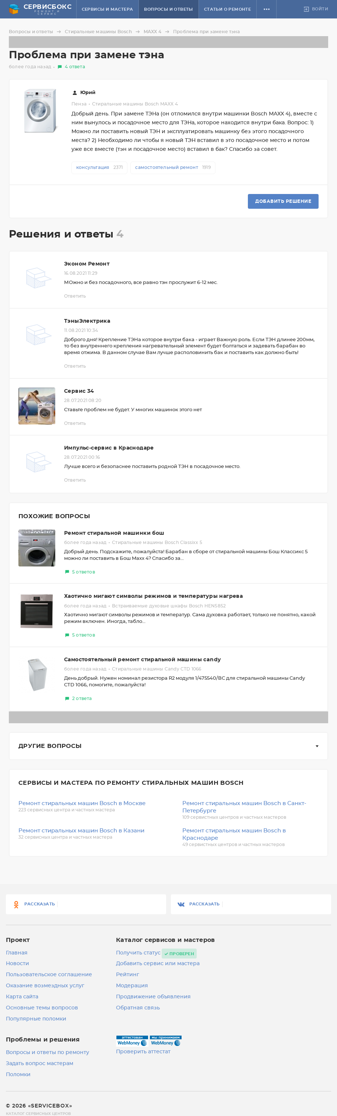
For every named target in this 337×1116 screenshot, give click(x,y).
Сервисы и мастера (107, 9)
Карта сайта (22, 996)
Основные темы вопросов (42, 1008)
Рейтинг (127, 974)
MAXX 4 (158, 31)
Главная (17, 953)
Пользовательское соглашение (49, 974)
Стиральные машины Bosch (103, 31)
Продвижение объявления (153, 996)
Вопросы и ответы (168, 9)
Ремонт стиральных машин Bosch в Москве (81, 803)
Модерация (132, 985)
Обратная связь (138, 1008)
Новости (17, 963)
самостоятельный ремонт (172, 167)
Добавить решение (283, 201)
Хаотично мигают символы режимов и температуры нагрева (153, 596)
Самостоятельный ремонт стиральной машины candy (142, 659)
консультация (99, 167)
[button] (266, 9)
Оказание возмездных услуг (45, 985)
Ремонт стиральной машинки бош (114, 533)
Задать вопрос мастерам (39, 1063)
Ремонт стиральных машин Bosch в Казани (81, 830)
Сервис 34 (79, 391)
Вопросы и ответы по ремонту (47, 1052)
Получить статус (138, 953)
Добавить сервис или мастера (158, 963)
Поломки (18, 1074)
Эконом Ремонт (86, 264)
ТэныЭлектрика (87, 321)
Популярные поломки (36, 1019)
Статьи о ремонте (227, 9)
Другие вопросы (50, 746)
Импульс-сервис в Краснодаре (109, 448)
